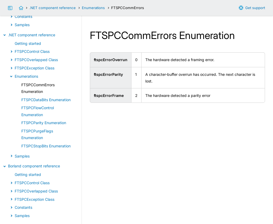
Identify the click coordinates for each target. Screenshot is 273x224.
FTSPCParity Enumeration (43, 122)
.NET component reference (52, 8)
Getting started (28, 43)
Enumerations (93, 8)
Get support (255, 8)
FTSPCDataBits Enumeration (46, 99)
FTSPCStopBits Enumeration (46, 146)
